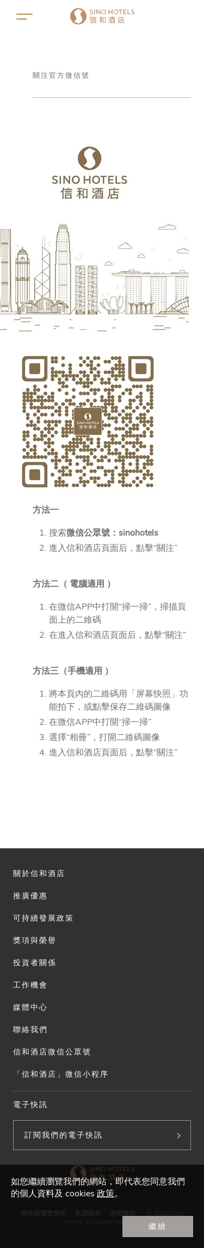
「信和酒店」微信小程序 (61, 1074)
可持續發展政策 (43, 917)
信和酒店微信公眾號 (52, 1051)
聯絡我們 (30, 1029)
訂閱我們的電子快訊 (63, 1134)
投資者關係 (35, 962)
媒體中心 (30, 1007)
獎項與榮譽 (35, 940)
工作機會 (30, 984)
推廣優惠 (30, 895)
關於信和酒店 (39, 873)
